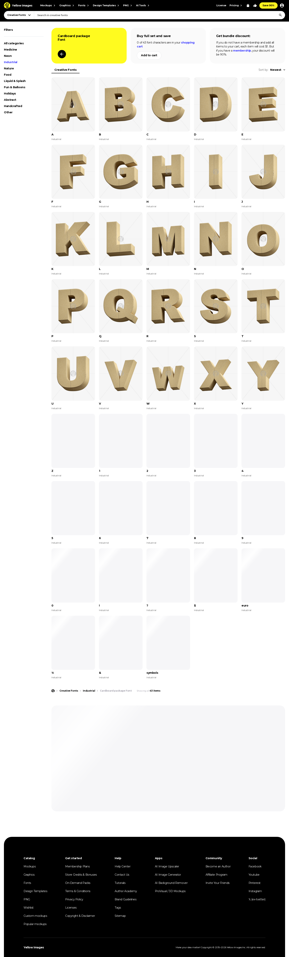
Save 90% (268, 5)
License (221, 5)
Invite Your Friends (218, 883)
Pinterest (255, 883)
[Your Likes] (255, 5)
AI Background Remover (171, 883)
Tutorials (120, 883)
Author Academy (126, 891)
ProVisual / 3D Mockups (170, 891)
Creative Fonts (65, 70)
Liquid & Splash (15, 81)
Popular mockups (35, 924)
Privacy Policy (74, 899)
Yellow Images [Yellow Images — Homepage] (34, 947)
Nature (9, 68)
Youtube (254, 874)
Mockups (30, 866)
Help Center (123, 866)
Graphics (29, 874)
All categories (14, 43)
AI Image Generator (168, 874)
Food (7, 74)
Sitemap (120, 916)
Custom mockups (35, 916)
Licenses (71, 907)
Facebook (255, 866)
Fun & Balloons (14, 87)
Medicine (10, 49)
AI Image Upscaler (167, 866)
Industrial (10, 62)
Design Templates (35, 891)
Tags (118, 907)
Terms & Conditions (77, 891)
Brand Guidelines (125, 899)
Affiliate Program (216, 874)
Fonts (27, 883)
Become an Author (218, 866)
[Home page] (53, 690)
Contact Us (122, 874)
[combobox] (159, 15)
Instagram (255, 891)
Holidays (10, 93)
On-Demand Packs (77, 883)
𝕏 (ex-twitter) (257, 899)
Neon (8, 56)
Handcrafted (13, 106)
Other (8, 112)
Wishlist (29, 907)
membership (242, 50)
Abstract (10, 100)
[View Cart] (248, 5)
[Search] (280, 15)
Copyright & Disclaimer (80, 916)
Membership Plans (77, 866)
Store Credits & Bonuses (81, 874)
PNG (27, 899)
